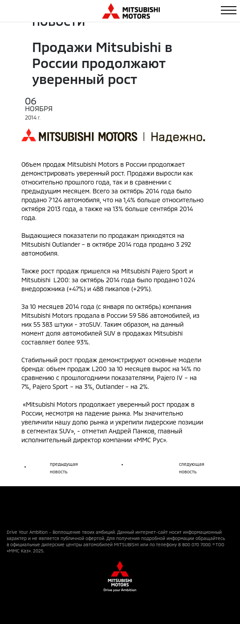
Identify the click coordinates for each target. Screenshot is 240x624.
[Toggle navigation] (228, 10)
